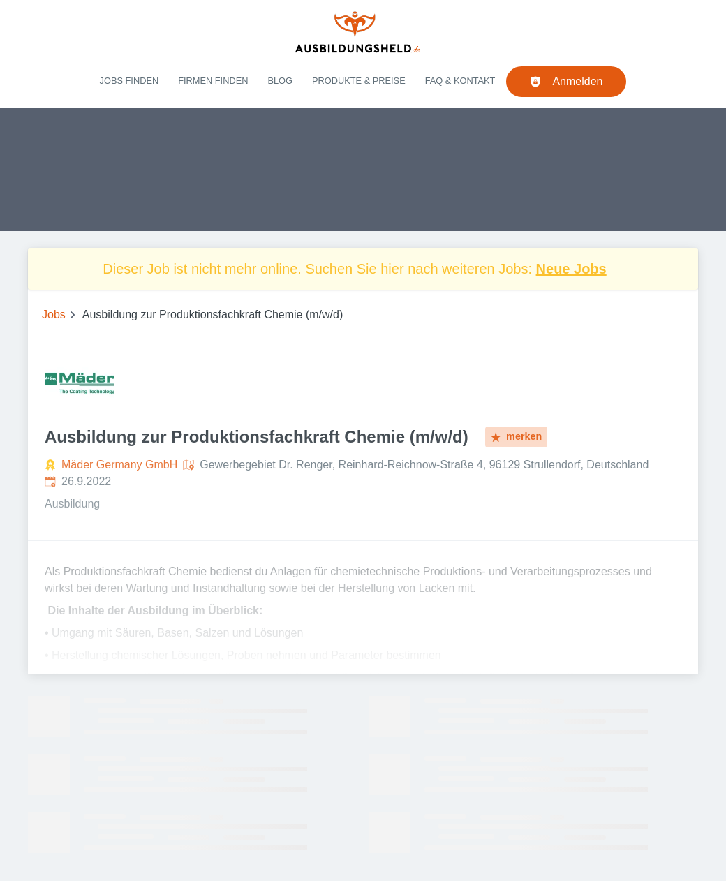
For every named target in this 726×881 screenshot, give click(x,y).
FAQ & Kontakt (460, 80)
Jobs (54, 314)
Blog (279, 80)
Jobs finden (129, 80)
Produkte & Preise (359, 80)
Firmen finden (213, 80)
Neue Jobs (571, 268)
